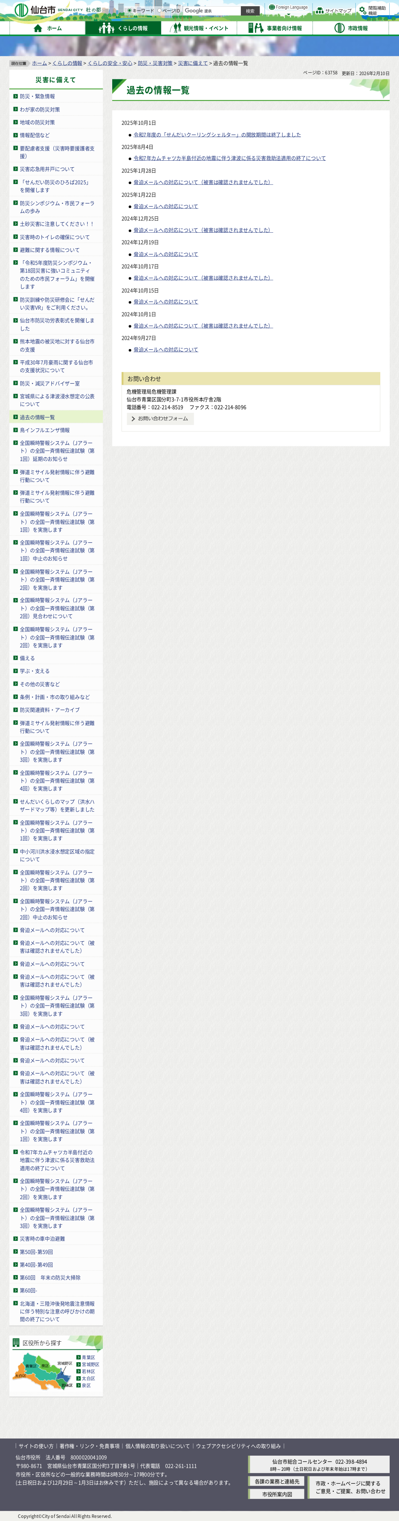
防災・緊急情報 (37, 96)
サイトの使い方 (36, 1445)
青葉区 (88, 1357)
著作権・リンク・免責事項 (90, 1445)
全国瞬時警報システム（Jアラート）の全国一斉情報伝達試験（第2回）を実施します (57, 579)
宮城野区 (90, 1364)
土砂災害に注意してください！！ (57, 223)
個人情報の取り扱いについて (157, 1445)
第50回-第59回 (36, 1251)
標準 (311, 8)
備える (27, 657)
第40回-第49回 (36, 1264)
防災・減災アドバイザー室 (50, 382)
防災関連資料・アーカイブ (50, 709)
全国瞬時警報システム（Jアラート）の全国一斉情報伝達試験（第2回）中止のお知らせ (57, 908)
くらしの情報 (67, 62)
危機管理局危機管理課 (152, 391)
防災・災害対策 (155, 62)
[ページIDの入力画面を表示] (240, 27)
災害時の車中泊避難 (42, 1238)
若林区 (88, 1371)
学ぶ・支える (35, 670)
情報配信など (35, 135)
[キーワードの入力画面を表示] (210, 27)
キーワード (221, 27)
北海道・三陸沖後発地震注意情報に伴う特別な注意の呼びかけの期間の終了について (57, 1311)
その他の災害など (40, 683)
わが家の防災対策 (40, 108)
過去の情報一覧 (37, 416)
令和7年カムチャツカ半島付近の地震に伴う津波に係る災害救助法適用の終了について (57, 1159)
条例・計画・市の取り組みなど (55, 696)
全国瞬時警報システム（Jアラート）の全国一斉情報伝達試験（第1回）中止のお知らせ (57, 550)
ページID (249, 27)
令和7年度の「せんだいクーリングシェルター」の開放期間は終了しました (217, 134)
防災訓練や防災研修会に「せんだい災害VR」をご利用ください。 (57, 303)
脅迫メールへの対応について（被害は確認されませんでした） (57, 946)
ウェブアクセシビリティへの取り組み (238, 1445)
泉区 (86, 1385)
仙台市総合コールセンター (302, 1461)
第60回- (28, 1290)
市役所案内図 (277, 1494)
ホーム (39, 62)
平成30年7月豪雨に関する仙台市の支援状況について (56, 366)
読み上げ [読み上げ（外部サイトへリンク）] (256, 8)
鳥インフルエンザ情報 (45, 429)
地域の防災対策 (37, 122)
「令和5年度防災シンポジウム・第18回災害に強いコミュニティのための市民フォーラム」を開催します (57, 274)
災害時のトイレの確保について (55, 236)
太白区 (88, 1378)
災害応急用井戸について (47, 168)
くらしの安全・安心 (110, 62)
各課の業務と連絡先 (277, 1481)
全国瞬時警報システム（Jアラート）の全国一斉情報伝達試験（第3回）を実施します (57, 751)
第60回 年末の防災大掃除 (50, 1277)
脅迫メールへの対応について (52, 929)
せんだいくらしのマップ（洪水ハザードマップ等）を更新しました (57, 805)
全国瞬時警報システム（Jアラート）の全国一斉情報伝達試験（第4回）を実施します (57, 780)
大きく (300, 17)
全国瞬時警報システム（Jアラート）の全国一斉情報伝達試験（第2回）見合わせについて (57, 607)
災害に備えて (193, 62)
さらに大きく (325, 17)
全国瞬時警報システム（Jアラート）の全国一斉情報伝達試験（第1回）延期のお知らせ (57, 450)
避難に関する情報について (50, 249)
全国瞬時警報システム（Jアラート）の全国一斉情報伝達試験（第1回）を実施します (57, 521)
